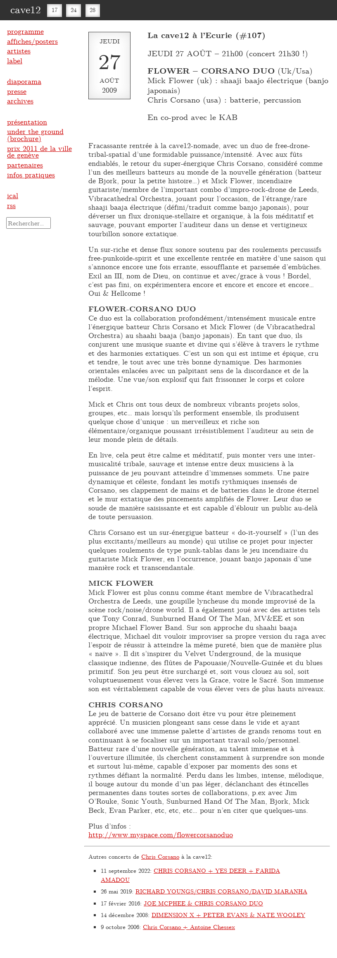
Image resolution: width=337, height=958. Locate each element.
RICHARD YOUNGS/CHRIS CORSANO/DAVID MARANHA (221, 891)
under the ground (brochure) (35, 134)
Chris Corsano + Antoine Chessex (189, 926)
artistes (19, 50)
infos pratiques (31, 175)
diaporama (24, 81)
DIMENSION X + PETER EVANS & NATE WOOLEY (228, 914)
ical (12, 195)
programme (25, 31)
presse (16, 91)
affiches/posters (32, 41)
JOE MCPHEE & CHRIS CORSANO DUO (203, 903)
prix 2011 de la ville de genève (39, 151)
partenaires (25, 165)
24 (73, 10)
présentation (27, 122)
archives (20, 100)
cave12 (25, 9)
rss (11, 205)
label (14, 60)
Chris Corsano (160, 856)
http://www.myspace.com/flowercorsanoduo (160, 834)
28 (92, 10)
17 (54, 10)
